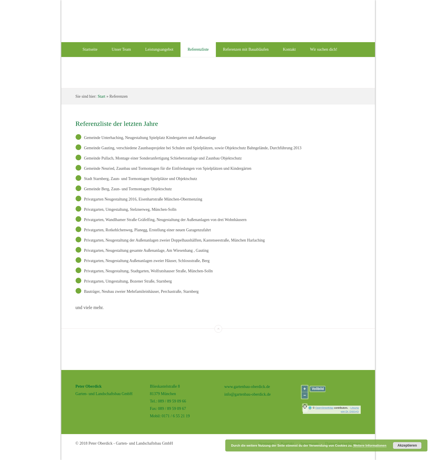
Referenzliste (198, 49)
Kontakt (289, 49)
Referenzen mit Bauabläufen (246, 49)
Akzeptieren (407, 445)
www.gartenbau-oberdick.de (246, 386)
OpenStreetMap (324, 407)
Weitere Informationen (369, 445)
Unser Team (121, 49)
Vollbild (318, 389)
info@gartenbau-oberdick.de (247, 393)
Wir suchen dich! (323, 49)
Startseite (90, 49)
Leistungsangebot (159, 49)
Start (101, 96)
